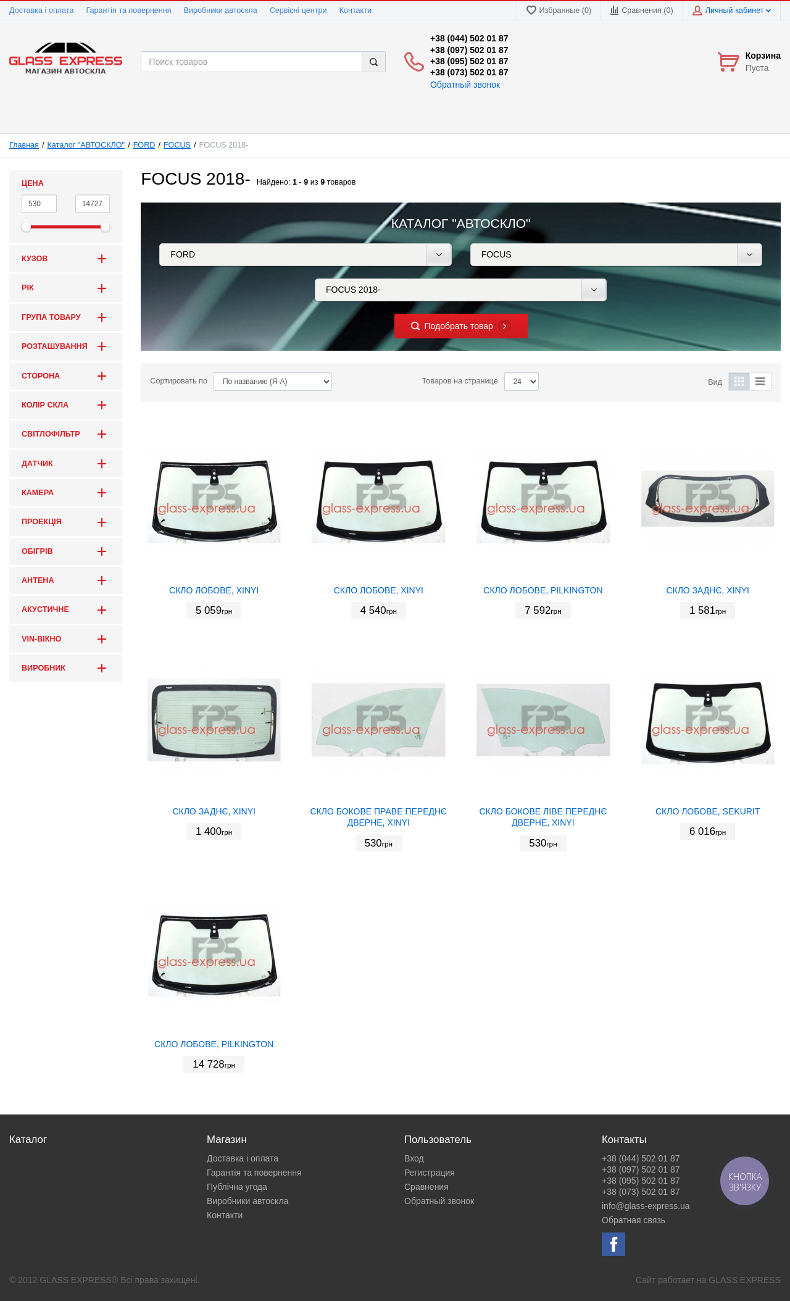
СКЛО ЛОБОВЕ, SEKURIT (707, 811)
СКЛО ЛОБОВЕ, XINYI (214, 590)
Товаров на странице (460, 381)
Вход (414, 1158)
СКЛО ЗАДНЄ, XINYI (707, 590)
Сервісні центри (298, 10)
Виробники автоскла (220, 10)
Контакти (355, 10)
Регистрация (429, 1173)
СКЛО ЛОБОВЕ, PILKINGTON (542, 590)
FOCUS (177, 145)
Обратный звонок (465, 85)
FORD (144, 145)
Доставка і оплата (41, 10)
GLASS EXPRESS (745, 1280)
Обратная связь (633, 1220)
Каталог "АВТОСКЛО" (86, 145)
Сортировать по (178, 381)
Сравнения (426, 1187)
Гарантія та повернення (128, 10)
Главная (24, 145)
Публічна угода (237, 1187)
